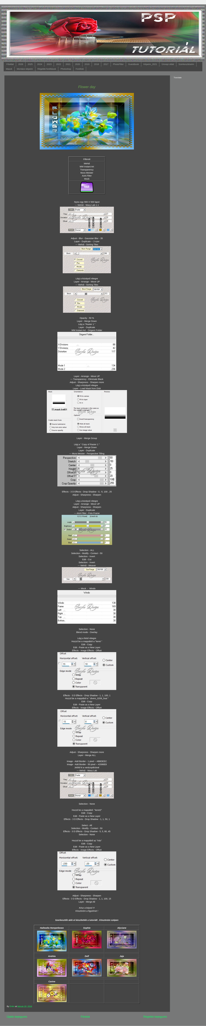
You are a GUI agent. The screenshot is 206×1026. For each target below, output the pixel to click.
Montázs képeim (25, 69)
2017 (105, 64)
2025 (30, 64)
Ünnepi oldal (168, 64)
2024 (39, 64)
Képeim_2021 (150, 64)
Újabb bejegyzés (17, 1016)
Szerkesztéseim (186, 64)
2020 (77, 64)
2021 (68, 64)
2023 (49, 64)
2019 (87, 64)
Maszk (9, 69)
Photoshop (65, 69)
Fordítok (80, 69)
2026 (20, 64)
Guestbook (133, 64)
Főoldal (10, 64)
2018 (96, 64)
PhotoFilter (118, 64)
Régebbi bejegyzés (155, 1016)
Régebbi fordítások (47, 69)
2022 (58, 64)
